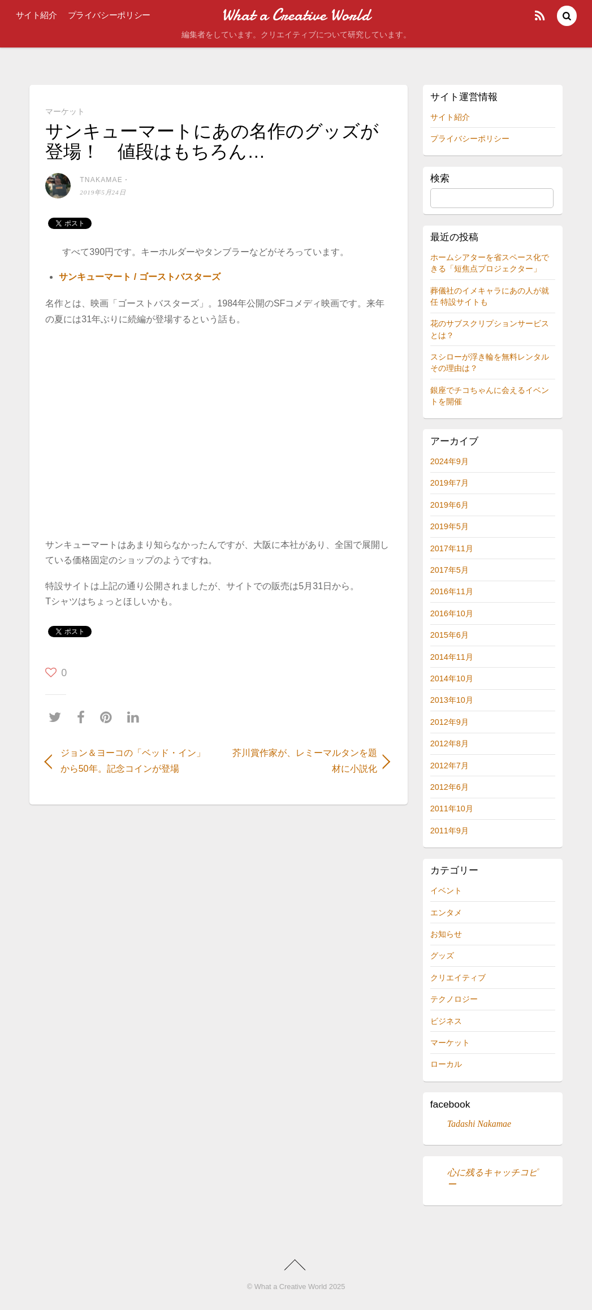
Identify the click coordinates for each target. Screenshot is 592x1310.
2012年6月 (449, 787)
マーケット (65, 111)
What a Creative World (290, 1286)
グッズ (442, 955)
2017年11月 (451, 548)
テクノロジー (454, 999)
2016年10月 (451, 613)
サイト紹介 (36, 15)
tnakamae (101, 180)
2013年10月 (451, 699)
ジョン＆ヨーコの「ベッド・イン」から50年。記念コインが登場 (133, 760)
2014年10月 (451, 678)
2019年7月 (449, 482)
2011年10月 (451, 808)
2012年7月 (449, 765)
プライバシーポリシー (109, 15)
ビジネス (446, 1021)
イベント (446, 890)
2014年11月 (451, 657)
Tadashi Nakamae (479, 1124)
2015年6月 (449, 634)
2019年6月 (449, 504)
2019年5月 (449, 526)
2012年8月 (449, 743)
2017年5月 (449, 569)
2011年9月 (449, 830)
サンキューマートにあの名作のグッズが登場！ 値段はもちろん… (212, 141)
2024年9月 (449, 461)
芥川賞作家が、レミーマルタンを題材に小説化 (303, 760)
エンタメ (446, 912)
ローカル (446, 1064)
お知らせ (446, 934)
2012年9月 (449, 722)
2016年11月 (451, 591)
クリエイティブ (458, 977)
